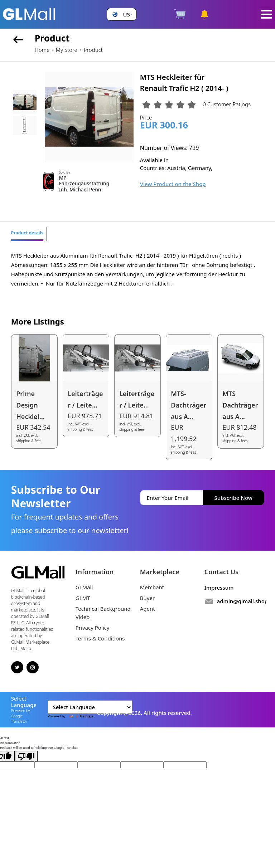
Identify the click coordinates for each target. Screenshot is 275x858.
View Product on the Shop (173, 183)
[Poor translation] (26, 756)
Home (42, 49)
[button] (121, 14)
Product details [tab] (27, 233)
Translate (79, 716)
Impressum (219, 587)
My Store (66, 49)
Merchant (152, 587)
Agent (147, 608)
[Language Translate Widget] (90, 707)
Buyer (147, 597)
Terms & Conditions (100, 638)
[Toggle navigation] (266, 14)
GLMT (83, 597)
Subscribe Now (233, 497)
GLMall (84, 587)
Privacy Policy (93, 627)
